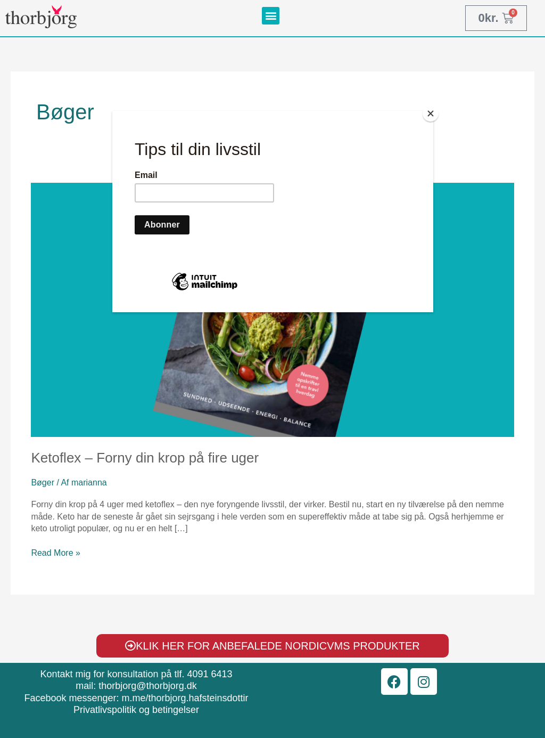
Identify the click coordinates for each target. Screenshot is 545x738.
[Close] (431, 113)
